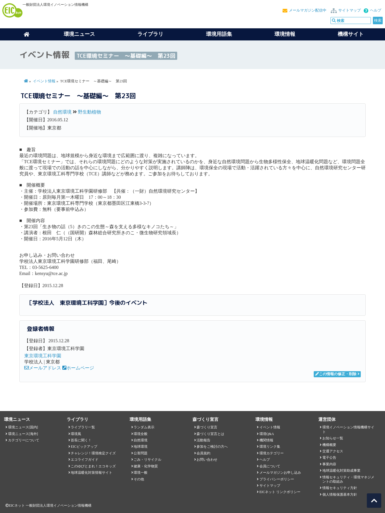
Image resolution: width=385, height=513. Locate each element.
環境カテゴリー (271, 453)
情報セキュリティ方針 (339, 488)
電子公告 (329, 458)
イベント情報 (44, 81)
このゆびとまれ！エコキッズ (93, 466)
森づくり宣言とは (210, 434)
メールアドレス (42, 367)
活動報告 (203, 440)
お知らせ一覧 (332, 438)
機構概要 (329, 445)
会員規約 (203, 453)
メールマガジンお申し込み (280, 473)
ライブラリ (150, 34)
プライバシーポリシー (276, 479)
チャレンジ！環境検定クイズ (93, 453)
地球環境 (140, 447)
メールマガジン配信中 (307, 10)
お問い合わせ (207, 460)
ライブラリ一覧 (83, 427)
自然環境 (62, 111)
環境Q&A (266, 434)
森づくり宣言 (207, 427)
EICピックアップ (84, 447)
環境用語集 (219, 34)
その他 (139, 479)
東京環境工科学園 (42, 355)
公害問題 (140, 453)
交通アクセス (332, 451)
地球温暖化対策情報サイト (91, 473)
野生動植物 (89, 111)
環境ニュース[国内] (23, 427)
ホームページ (78, 367)
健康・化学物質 (146, 466)
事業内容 (329, 464)
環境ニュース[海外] (23, 434)
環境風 (76, 434)
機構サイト (351, 34)
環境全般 (140, 434)
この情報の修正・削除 (335, 374)
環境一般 (140, 473)
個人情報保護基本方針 (339, 494)
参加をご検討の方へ (212, 447)
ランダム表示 (144, 427)
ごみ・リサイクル (147, 460)
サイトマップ (349, 10)
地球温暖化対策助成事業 (341, 471)
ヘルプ (375, 10)
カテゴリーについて (23, 440)
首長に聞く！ (81, 440)
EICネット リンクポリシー (279, 492)
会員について (269, 466)
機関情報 (266, 440)
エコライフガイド (84, 460)
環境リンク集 (269, 447)
